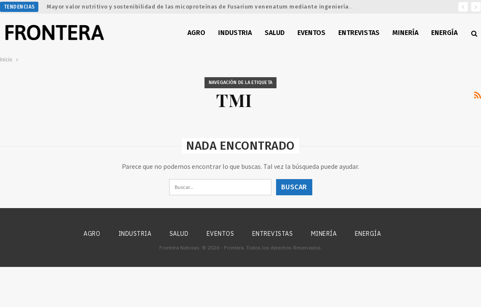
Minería (405, 33)
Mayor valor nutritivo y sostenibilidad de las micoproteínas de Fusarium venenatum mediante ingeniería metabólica (215, 6)
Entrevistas (359, 33)
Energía (444, 33)
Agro (196, 33)
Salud (275, 33)
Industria (235, 33)
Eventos (311, 33)
